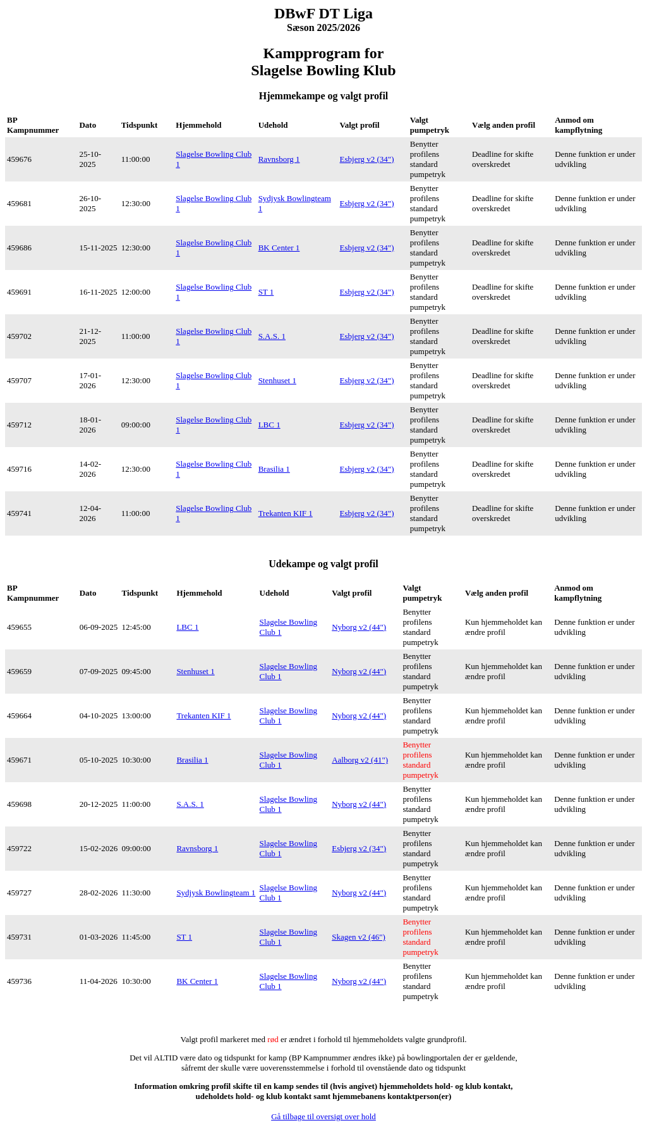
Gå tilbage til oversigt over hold (323, 1116)
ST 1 (266, 292)
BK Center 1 (279, 247)
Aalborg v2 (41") (360, 760)
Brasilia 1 (274, 469)
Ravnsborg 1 (279, 159)
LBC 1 (269, 424)
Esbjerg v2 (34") (367, 159)
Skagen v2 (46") (358, 937)
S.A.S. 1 (272, 336)
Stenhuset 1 (277, 380)
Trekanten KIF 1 (285, 513)
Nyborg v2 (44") (359, 627)
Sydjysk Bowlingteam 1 (215, 892)
